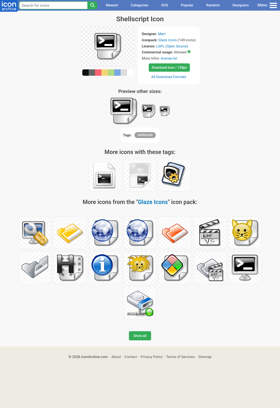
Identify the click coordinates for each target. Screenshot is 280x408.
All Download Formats (168, 77)
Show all (140, 336)
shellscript (145, 135)
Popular (187, 5)
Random (213, 5)
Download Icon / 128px (169, 68)
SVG (164, 5)
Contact (130, 357)
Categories (140, 5)
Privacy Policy (152, 357)
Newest (112, 5)
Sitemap (205, 357)
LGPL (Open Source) (172, 46)
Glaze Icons (167, 40)
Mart (162, 34)
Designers (240, 5)
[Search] (92, 5)
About (116, 357)
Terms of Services (180, 357)
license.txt (169, 58)
